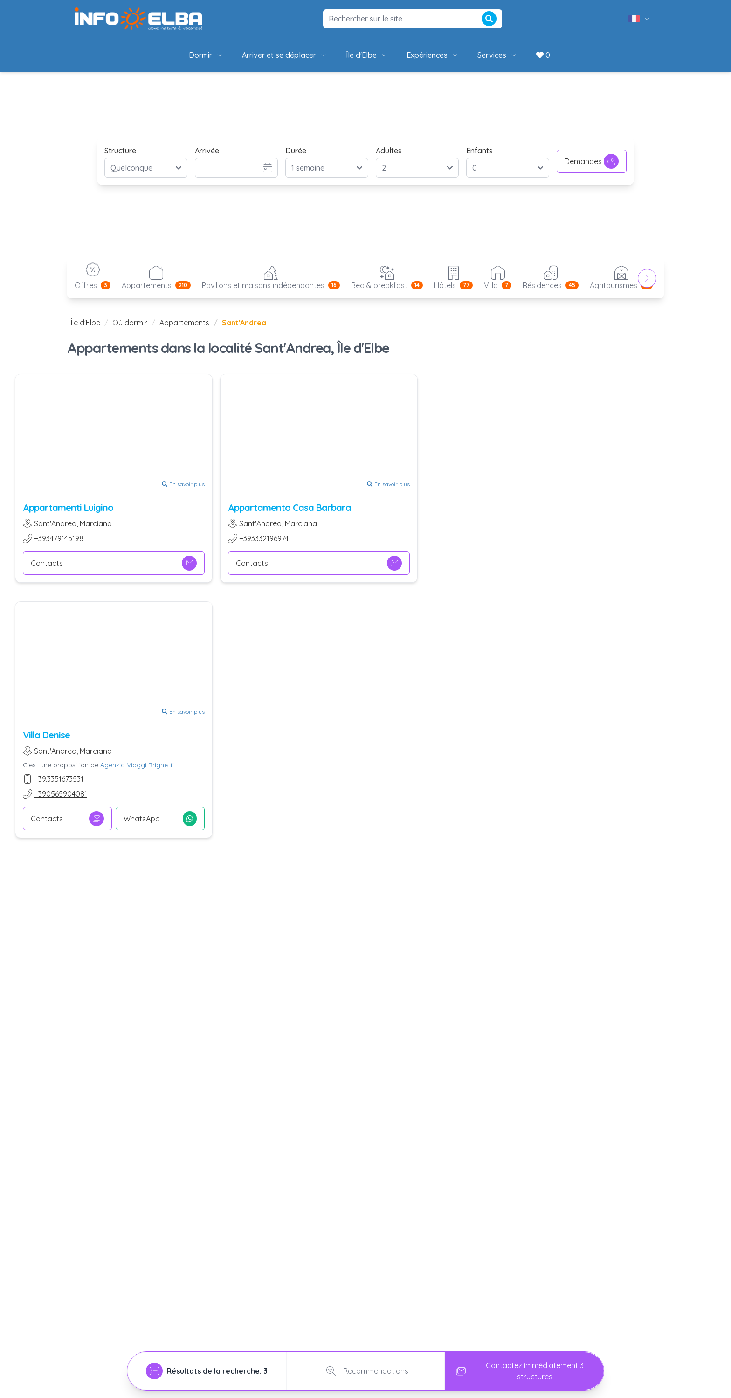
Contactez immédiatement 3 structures (518, 1371)
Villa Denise (46, 735)
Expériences (433, 55)
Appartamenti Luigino (68, 507)
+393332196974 (264, 538)
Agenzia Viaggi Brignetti (137, 765)
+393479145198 (58, 538)
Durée (295, 150)
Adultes (389, 150)
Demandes (592, 161)
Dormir (206, 55)
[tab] (206, 1371)
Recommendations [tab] (365, 1371)
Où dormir (129, 322)
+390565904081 (60, 794)
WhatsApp (160, 818)
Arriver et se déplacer (284, 55)
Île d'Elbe (367, 55)
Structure (120, 150)
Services (497, 55)
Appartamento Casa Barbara (289, 507)
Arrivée (207, 150)
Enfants (479, 150)
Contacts (114, 563)
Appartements (184, 322)
